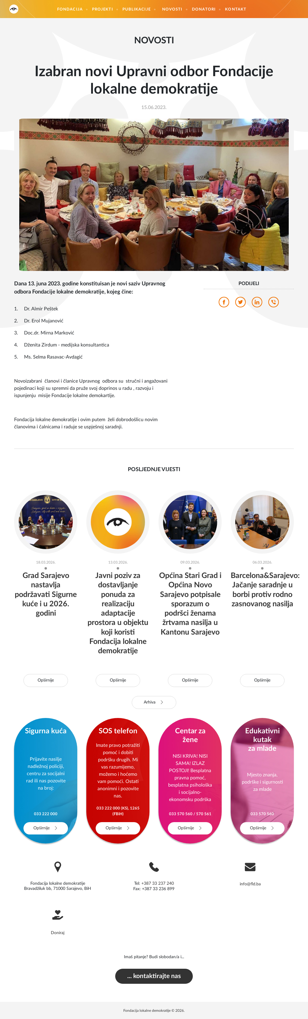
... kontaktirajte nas (154, 976)
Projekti (102, 9)
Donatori (204, 9)
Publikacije (136, 9)
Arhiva (154, 702)
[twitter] (240, 303)
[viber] (273, 303)
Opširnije (46, 680)
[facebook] (224, 303)
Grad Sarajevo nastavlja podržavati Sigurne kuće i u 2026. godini (46, 594)
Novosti (172, 9)
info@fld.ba (250, 884)
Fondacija (70, 9)
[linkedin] (257, 303)
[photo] (153, 194)
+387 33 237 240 (157, 883)
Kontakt (235, 9)
